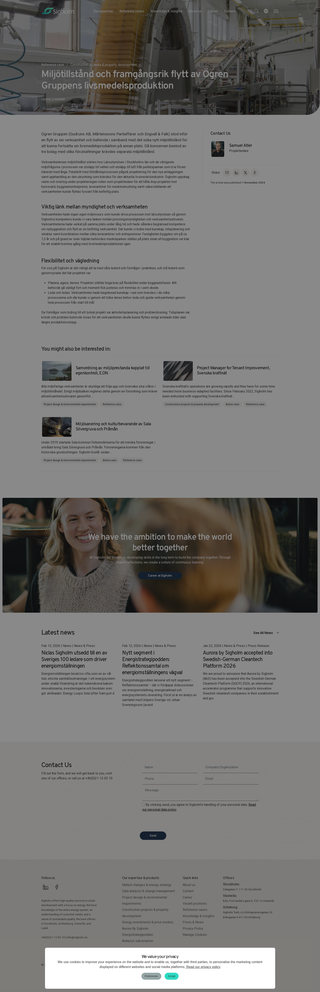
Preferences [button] (151, 976)
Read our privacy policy (203, 967)
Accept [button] (172, 976)
